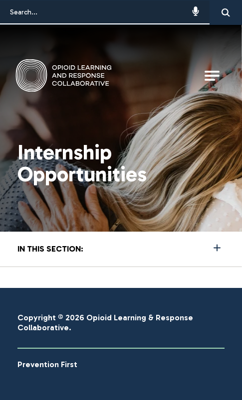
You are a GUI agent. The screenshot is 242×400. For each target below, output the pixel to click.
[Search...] (105, 12)
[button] (202, 12)
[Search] (226, 12)
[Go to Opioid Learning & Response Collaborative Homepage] (76, 75)
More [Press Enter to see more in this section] (121, 248)
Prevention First (47, 364)
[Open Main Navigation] (212, 75)
